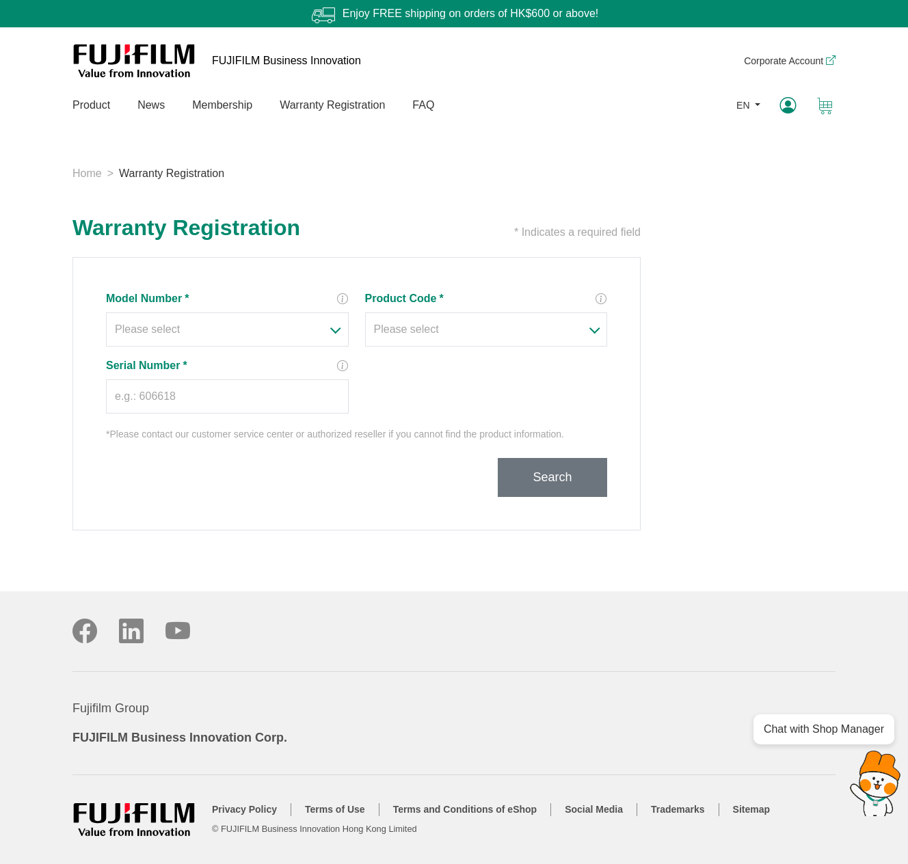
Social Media (594, 809)
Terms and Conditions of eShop (465, 809)
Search (552, 477)
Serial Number (146, 365)
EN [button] (744, 105)
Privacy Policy (244, 809)
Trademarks (678, 809)
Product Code (404, 298)
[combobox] (227, 329)
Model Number (147, 298)
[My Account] (787, 105)
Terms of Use (335, 809)
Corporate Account (790, 60)
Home (87, 173)
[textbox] (219, 329)
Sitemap (751, 809)
